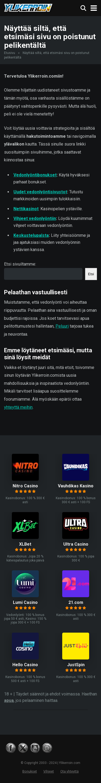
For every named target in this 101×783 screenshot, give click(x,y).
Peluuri (62, 326)
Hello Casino (25, 664)
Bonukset (29, 771)
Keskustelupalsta (31, 235)
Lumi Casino (25, 602)
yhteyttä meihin (18, 407)
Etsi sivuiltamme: (20, 264)
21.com (75, 602)
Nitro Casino (25, 485)
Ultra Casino (75, 544)
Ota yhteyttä (69, 771)
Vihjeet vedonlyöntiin (34, 218)
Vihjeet (48, 771)
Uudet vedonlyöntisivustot (40, 191)
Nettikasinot (26, 208)
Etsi (91, 274)
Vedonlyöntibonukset (35, 174)
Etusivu (9, 53)
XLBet (25, 544)
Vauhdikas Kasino (75, 485)
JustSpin (76, 664)
